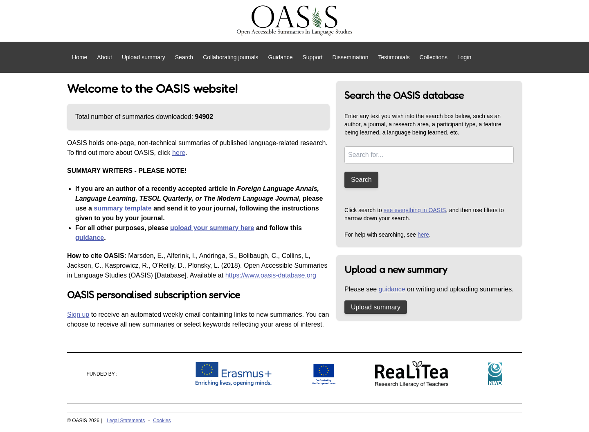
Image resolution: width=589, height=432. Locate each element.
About (104, 57)
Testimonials (393, 57)
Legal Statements (126, 420)
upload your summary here (212, 227)
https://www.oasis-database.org (270, 275)
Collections (433, 57)
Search (184, 57)
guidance (89, 237)
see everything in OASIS (415, 210)
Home (79, 57)
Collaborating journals (230, 57)
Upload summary (143, 57)
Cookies (162, 420)
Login (464, 57)
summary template (122, 208)
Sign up (78, 314)
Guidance (280, 57)
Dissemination (351, 57)
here (178, 152)
